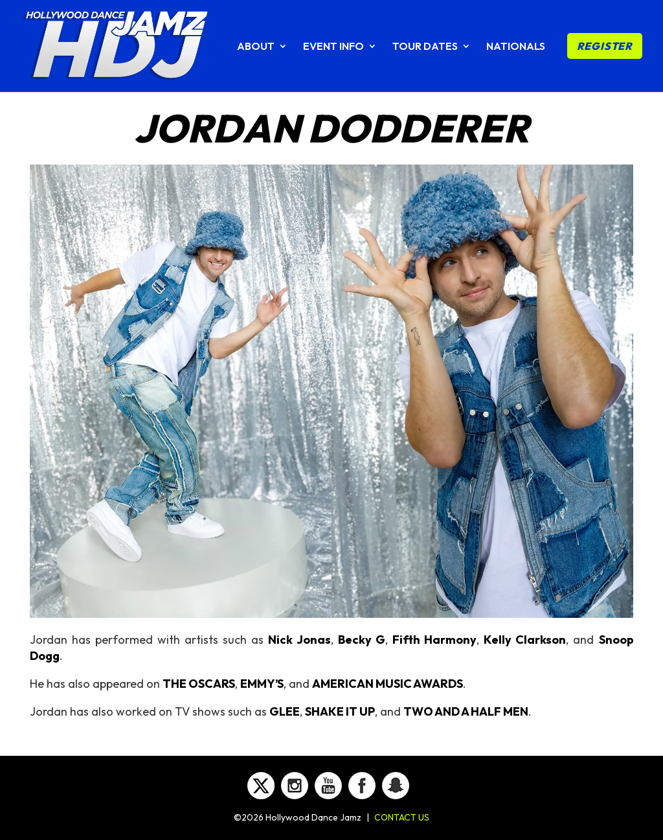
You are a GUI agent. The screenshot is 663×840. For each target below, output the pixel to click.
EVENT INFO (333, 47)
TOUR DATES (425, 47)
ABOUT (256, 47)
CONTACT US (401, 817)
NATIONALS (515, 47)
